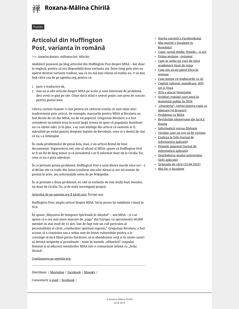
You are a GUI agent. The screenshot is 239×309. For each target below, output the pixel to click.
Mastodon (57, 272)
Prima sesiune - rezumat (175, 56)
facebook (68, 280)
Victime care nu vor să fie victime (182, 133)
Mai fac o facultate (171, 169)
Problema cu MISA (171, 115)
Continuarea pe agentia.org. (51, 259)
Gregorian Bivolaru (48, 56)
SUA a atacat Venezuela (174, 92)
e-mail (53, 280)
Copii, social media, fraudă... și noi (182, 52)
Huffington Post (69, 56)
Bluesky (89, 272)
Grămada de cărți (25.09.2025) (179, 164)
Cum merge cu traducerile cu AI (180, 79)
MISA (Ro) (84, 56)
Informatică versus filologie (177, 128)
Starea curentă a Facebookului (179, 38)
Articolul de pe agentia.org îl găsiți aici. (59, 194)
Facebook (74, 272)
